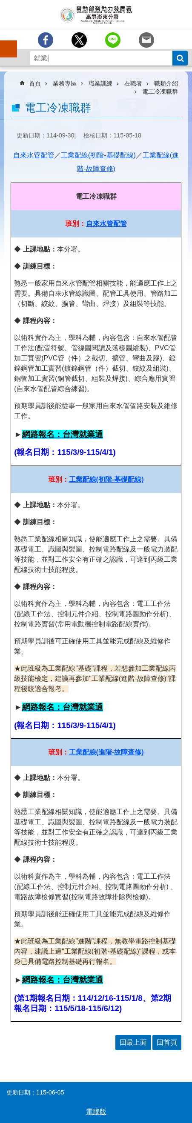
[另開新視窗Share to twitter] (79, 40)
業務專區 (65, 83)
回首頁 (167, 1042)
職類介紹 (166, 83)
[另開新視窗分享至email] (146, 40)
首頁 (35, 83)
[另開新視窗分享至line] (112, 40)
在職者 (133, 83)
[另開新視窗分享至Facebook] (45, 40)
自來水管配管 (33, 155)
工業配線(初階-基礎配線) (98, 155)
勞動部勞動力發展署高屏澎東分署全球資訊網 (96, 15)
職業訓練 (100, 83)
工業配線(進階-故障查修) (106, 752)
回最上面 (133, 1042)
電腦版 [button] (96, 1111)
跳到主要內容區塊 (4, 4)
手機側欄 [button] (4, 43)
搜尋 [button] (180, 58)
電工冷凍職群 (160, 91)
